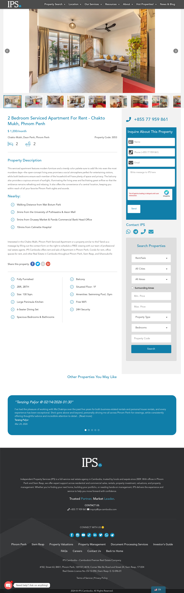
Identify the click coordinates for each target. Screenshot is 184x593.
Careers (77, 551)
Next (176, 52)
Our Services (93, 4)
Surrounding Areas (142, 288)
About (128, 4)
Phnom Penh (18, 544)
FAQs (64, 551)
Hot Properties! (146, 4)
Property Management (92, 544)
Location (75, 4)
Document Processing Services (129, 544)
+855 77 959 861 (147, 119)
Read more (85, 416)
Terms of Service (84, 578)
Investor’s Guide (163, 544)
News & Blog (167, 4)
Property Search (55, 4)
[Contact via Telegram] (135, 231)
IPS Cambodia (70, 560)
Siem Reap (38, 483)
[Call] (143, 231)
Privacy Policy (100, 578)
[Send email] (151, 231)
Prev (8, 52)
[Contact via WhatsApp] (128, 231)
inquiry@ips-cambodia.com (102, 509)
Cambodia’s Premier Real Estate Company (100, 560)
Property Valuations (61, 544)
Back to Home (114, 551)
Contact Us (94, 551)
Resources (112, 4)
